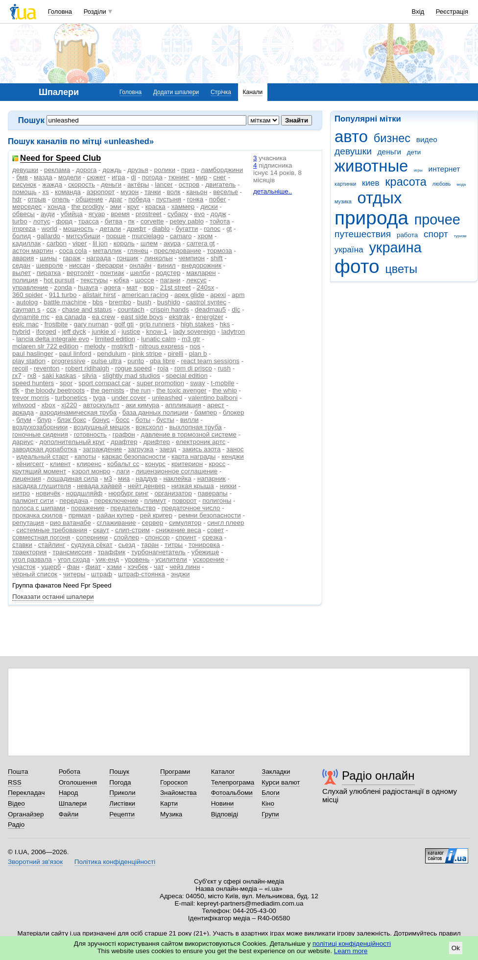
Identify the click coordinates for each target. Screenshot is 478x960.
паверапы (213, 493)
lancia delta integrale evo (52, 339)
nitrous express (161, 346)
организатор (172, 493)
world (49, 228)
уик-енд (107, 559)
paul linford (75, 353)
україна (349, 249)
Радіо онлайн (378, 775)
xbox (48, 405)
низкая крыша (192, 486)
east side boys (142, 316)
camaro (181, 236)
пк (131, 221)
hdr (17, 199)
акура (172, 243)
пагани (170, 280)
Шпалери (73, 803)
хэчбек (138, 566)
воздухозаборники (40, 427)
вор (148, 287)
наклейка (177, 478)
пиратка (49, 272)
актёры (138, 184)
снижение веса (178, 530)
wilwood (24, 405)
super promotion (160, 383)
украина (395, 247)
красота (406, 181)
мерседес (27, 206)
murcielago (148, 236)
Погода (120, 782)
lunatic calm (158, 339)
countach (131, 309)
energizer (209, 316)
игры (418, 170)
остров (189, 184)
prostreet (149, 214)
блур (44, 419)
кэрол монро (91, 471)
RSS (15, 782)
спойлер (126, 537)
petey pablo (186, 221)
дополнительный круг (72, 441)
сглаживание (116, 522)
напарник (211, 478)
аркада (23, 412)
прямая (80, 515)
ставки (22, 544)
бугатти (187, 228)
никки (228, 486)
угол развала (32, 559)
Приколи (122, 792)
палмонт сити (33, 500)
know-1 (156, 331)
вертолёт (80, 272)
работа (407, 235)
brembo (120, 302)
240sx (206, 287)
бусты (165, 419)
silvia (89, 375)
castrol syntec (206, 302)
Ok (456, 948)
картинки (345, 184)
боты (143, 419)
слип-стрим (132, 530)
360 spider (27, 294)
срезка (212, 537)
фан (73, 566)
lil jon (100, 243)
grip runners (157, 324)
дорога (86, 169)
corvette (152, 221)
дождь (111, 169)
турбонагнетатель (158, 552)
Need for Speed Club (60, 158)
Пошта (18, 771)
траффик (111, 552)
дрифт (136, 228)
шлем (149, 243)
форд (64, 221)
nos (195, 346)
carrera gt (201, 243)
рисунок (24, 184)
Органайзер (26, 814)
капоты (85, 456)
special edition (187, 375)
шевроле (49, 265)
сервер (153, 522)
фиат (93, 566)
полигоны (216, 500)
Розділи (95, 11)
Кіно (268, 803)
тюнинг (179, 177)
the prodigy (88, 206)
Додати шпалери (176, 92)
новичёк (48, 493)
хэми (114, 566)
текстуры (94, 280)
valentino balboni (213, 397)
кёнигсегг (30, 464)
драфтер (124, 441)
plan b (198, 353)
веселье (225, 192)
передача (73, 500)
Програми (175, 771)
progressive (68, 361)
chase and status (87, 309)
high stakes (197, 324)
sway (197, 383)
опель (61, 199)
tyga (99, 397)
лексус (196, 280)
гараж (71, 258)
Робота (69, 771)
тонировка (204, 544)
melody (94, 346)
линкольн (158, 258)
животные (371, 166)
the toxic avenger (181, 390)
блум (23, 419)
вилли (189, 419)
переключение (116, 500)
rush (224, 368)
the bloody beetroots (55, 390)
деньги (389, 152)
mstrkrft (122, 346)
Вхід (418, 11)
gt (229, 228)
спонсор (157, 537)
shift (217, 258)
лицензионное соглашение (176, 471)
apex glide (189, 294)
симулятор (185, 522)
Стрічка (221, 92)
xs (45, 192)
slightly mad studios (131, 375)
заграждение (102, 449)
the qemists (107, 390)
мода (461, 184)
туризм (460, 236)
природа (371, 217)
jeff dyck (74, 331)
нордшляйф (84, 493)
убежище (205, 552)
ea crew (103, 316)
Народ (68, 792)
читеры (74, 574)
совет (215, 530)
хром (205, 236)
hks (225, 324)
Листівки (122, 803)
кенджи (232, 456)
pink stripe (147, 353)
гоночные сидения (40, 434)
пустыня (168, 199)
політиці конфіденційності (351, 943)
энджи (180, 574)
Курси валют (281, 782)
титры (174, 544)
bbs (98, 302)
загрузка (140, 449)
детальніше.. (272, 191)
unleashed (167, 397)
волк (174, 192)
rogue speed (133, 368)
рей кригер (156, 515)
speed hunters (33, 383)
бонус (101, 419)
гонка (195, 199)
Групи (270, 814)
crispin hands (169, 309)
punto (135, 361)
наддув (146, 478)
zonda (63, 287)
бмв (22, 177)
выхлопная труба (195, 427)
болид (21, 236)
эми (115, 206)
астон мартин (32, 250)
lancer (164, 184)
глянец (137, 250)
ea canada (70, 316)
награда (98, 258)
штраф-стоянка (141, 574)
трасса (88, 221)
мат (132, 287)
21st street (175, 287)
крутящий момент (39, 471)
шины (48, 258)
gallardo (48, 236)
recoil (20, 368)
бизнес (392, 138)
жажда (52, 184)
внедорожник (201, 265)
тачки (152, 192)
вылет (21, 272)
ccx (51, 309)
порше (116, 236)
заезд (167, 449)
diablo (161, 228)
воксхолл (150, 427)
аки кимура (142, 405)
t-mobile (223, 383)
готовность (90, 434)
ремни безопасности (209, 515)
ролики (164, 169)
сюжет (96, 177)
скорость (81, 184)
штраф (101, 574)
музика (343, 201)
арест (215, 405)
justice (130, 331)
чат (159, 566)
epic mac (25, 324)
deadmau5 (210, 309)
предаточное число (191, 508)
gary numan (91, 324)
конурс (155, 464)
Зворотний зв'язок (35, 861)
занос (234, 449)
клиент (60, 464)
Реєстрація (452, 11)
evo (199, 214)
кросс (217, 464)
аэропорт (101, 192)
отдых (379, 198)
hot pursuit (59, 280)
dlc (236, 309)
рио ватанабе (70, 522)
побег (217, 199)
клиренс (88, 464)
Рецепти (122, 814)
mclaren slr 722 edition (45, 346)
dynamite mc (30, 316)
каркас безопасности (134, 456)
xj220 (69, 405)
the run (140, 390)
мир (201, 177)
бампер (205, 412)
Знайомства (178, 792)
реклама (57, 169)
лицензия (26, 478)
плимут (155, 500)
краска (155, 206)
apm (238, 294)
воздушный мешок (101, 427)
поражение (88, 508)
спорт (436, 234)
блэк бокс (71, 419)
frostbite (56, 324)
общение (89, 199)
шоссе (144, 280)
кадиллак (26, 243)
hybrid (21, 331)
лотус (41, 221)
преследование (177, 250)
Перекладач (26, 792)
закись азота (201, 449)
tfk (15, 390)
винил (166, 265)
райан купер (115, 515)
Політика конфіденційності (114, 861)
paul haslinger (32, 353)
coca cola (73, 250)
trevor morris (30, 397)
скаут (101, 530)
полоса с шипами (38, 508)
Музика (171, 814)
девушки (353, 151)
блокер (233, 412)
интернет (444, 169)
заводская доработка (44, 449)
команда (68, 192)
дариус (23, 441)
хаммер (182, 206)
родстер (168, 272)
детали (110, 228)
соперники (92, 537)
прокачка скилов (37, 515)
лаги (123, 471)
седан (21, 265)
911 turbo (63, 294)
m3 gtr (191, 339)
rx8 (32, 375)
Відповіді (225, 814)
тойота (220, 221)
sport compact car (104, 383)
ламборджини (222, 169)
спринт (186, 537)
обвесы (23, 214)
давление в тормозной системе (189, 434)
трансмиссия (72, 552)
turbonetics (71, 397)
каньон (196, 192)
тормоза (219, 250)
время (120, 214)
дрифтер (156, 441)
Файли (69, 814)
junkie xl (104, 331)
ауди (48, 214)
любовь (441, 184)
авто (351, 136)
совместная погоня (41, 537)
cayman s (26, 309)
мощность (78, 228)
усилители (171, 559)
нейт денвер (147, 486)
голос (212, 228)
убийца (72, 214)
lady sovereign (194, 331)
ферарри (109, 265)
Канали (253, 92)
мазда (43, 177)
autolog (27, 302)
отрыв (36, 199)
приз (188, 169)
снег (219, 177)
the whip (225, 390)
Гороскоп (174, 782)
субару (178, 214)
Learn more (351, 951)
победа (139, 199)
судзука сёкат (92, 544)
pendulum (111, 353)
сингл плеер (225, 522)
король (124, 243)
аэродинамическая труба (78, 412)
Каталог (223, 771)
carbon (57, 243)
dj (133, 177)
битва (113, 221)
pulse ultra (106, 361)
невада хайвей (99, 486)
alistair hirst (99, 294)
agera (112, 287)
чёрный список (34, 574)
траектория (29, 552)
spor (66, 383)
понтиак (112, 272)
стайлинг (51, 544)
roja (163, 368)
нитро (21, 493)
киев (371, 183)
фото (357, 266)
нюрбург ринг (128, 493)
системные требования (51, 530)
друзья (137, 169)
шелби (140, 272)
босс (123, 419)
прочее (437, 219)
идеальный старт (42, 456)
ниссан (79, 265)
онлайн (140, 265)
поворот (184, 500)
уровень (137, 559)
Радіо (16, 824)
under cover (128, 397)
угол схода (74, 559)
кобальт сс (123, 464)
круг (133, 206)
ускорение (208, 559)
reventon (46, 368)
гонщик (127, 258)
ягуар (97, 214)
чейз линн (184, 566)
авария (23, 258)
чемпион (192, 258)
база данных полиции (155, 412)
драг (115, 199)
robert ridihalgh (87, 368)
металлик (107, 250)
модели (69, 177)
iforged (46, 331)
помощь (24, 192)
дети (414, 152)
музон (129, 192)
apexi (218, 294)
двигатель (220, 184)
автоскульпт (101, 405)
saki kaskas (59, 375)
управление (30, 287)
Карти (169, 803)
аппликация (183, 405)
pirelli (175, 353)
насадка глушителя (41, 486)
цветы (401, 269)
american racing (144, 294)
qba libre (162, 361)
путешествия (363, 234)
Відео (16, 803)
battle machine (65, 302)
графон (124, 434)
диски (208, 206)
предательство (133, 508)
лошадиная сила (72, 478)
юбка (121, 280)
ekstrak (179, 316)
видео (426, 139)
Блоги (271, 792)
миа (124, 478)
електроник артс (200, 441)
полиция (25, 280)
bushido (168, 302)
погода (152, 177)
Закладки (276, 771)
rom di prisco (193, 368)
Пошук (119, 771)
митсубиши (83, 236)
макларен (200, 272)
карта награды (193, 456)
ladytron (233, 331)
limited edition (115, 339)
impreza (24, 228)
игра (118, 177)
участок (23, 566)
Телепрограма (233, 782)
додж (218, 214)
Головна (60, 11)
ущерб (51, 566)
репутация (28, 522)
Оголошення (78, 782)
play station (29, 361)
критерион (187, 464)
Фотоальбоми (232, 792)
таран (150, 544)
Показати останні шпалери (53, 596)
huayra (88, 287)
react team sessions (210, 361)
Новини (222, 803)
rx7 (17, 375)
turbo (19, 221)
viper (79, 243)
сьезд (127, 544)
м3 (108, 478)
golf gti (124, 324)
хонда (57, 206)
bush (144, 302)
